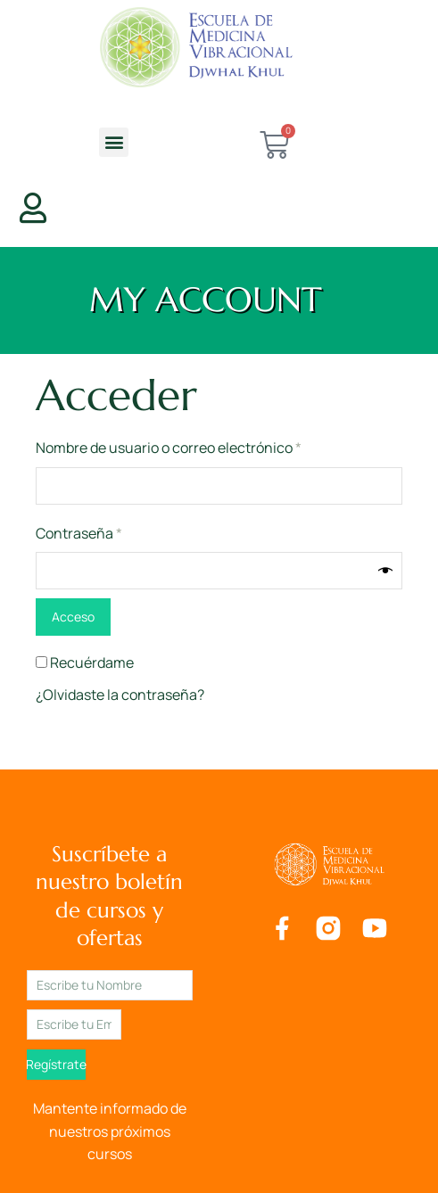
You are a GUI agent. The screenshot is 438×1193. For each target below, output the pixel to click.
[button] (113, 142)
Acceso (73, 616)
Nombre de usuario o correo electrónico (204, 447)
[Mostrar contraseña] (385, 570)
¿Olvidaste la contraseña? (120, 694)
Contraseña (115, 532)
